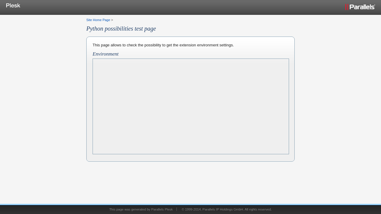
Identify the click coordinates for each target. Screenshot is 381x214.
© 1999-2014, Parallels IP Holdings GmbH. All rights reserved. (227, 209)
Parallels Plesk (162, 209)
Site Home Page (98, 20)
